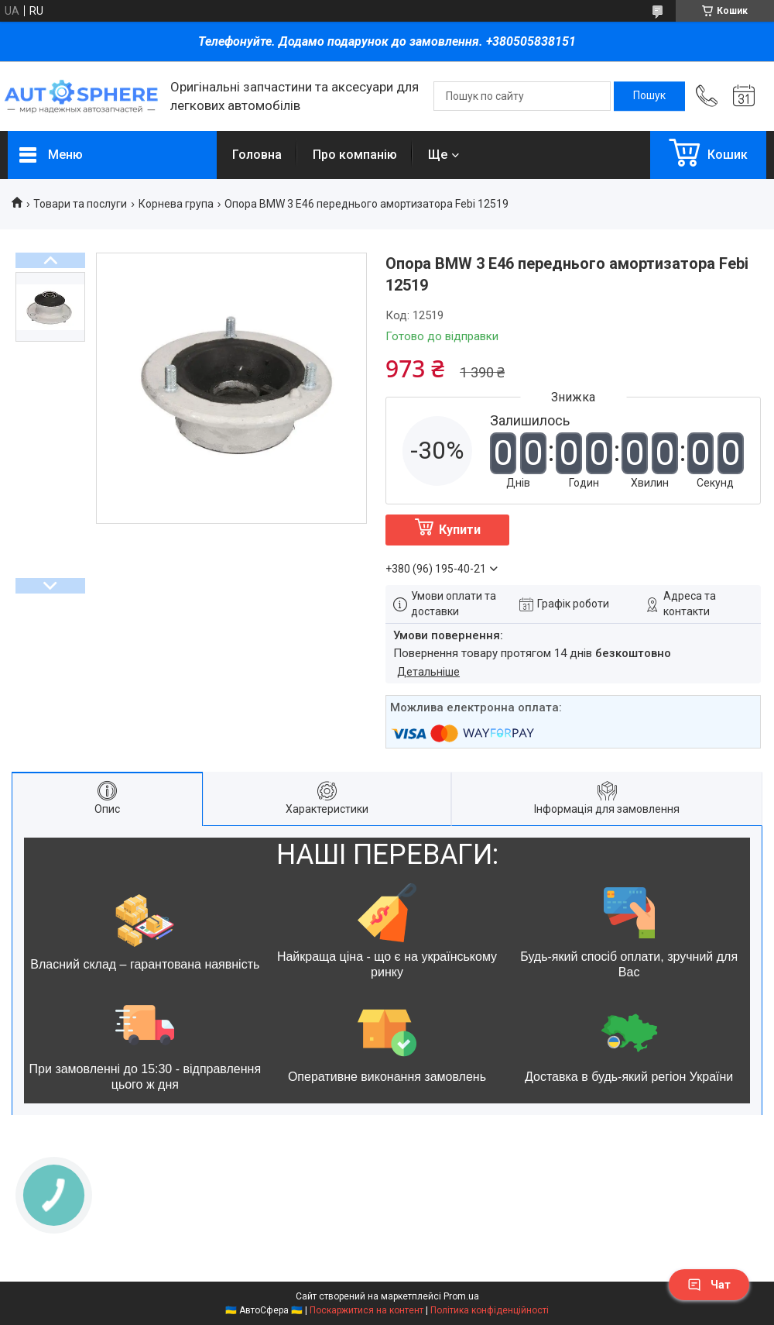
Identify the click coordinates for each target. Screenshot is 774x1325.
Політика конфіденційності (489, 1310)
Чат (709, 1285)
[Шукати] (649, 96)
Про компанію (355, 154)
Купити (460, 529)
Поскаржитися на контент (366, 1310)
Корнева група (176, 204)
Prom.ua (461, 1296)
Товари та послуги (80, 204)
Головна (257, 154)
